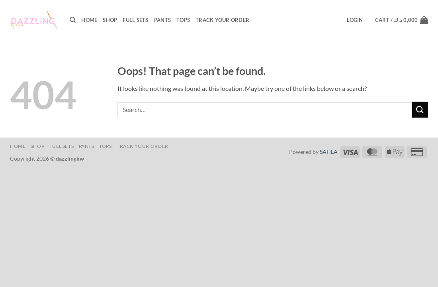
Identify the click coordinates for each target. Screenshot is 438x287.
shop (110, 20)
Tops (183, 20)
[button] (355, 20)
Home (89, 20)
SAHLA (329, 151)
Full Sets (135, 20)
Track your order (222, 20)
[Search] (73, 20)
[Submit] (420, 109)
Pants (162, 20)
